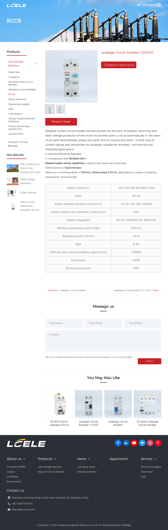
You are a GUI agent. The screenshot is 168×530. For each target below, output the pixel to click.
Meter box (14, 72)
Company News (86, 466)
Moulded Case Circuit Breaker (21, 83)
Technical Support (151, 466)
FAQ (143, 476)
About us (14, 459)
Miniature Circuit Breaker (22, 89)
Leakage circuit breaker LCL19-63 (132, 290)
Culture (11, 471)
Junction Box (16, 133)
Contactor (14, 77)
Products (45, 459)
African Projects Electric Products (22, 120)
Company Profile (16, 466)
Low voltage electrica (23, 63)
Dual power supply (19, 104)
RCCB (12, 94)
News (81, 459)
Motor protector (17, 99)
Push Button (15, 113)
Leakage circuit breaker (73, 290)
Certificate (12, 476)
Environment (14, 481)
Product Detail (61, 121)
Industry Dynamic (87, 471)
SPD (11, 108)
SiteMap (126, 525)
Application (119, 459)
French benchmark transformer (19, 128)
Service (146, 459)
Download (147, 471)
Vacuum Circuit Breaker (18, 143)
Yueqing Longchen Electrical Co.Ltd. (16, 5)
